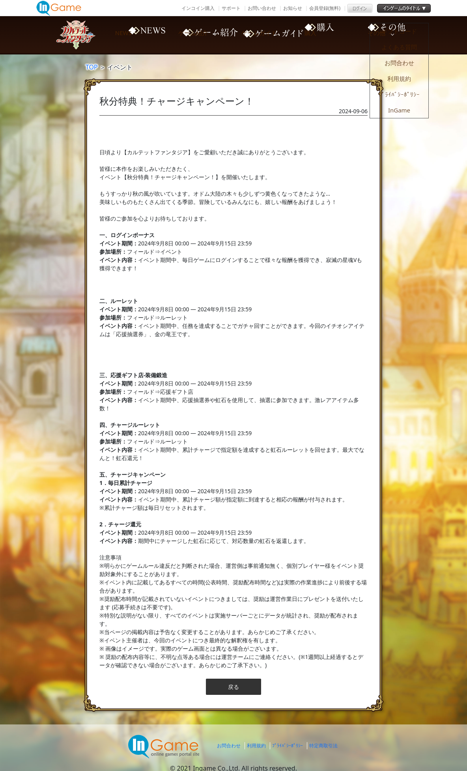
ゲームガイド (272, 35)
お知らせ (292, 8)
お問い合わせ (262, 8)
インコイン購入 (198, 8)
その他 (407, 35)
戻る (233, 687)
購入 (340, 35)
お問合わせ (229, 745)
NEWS (138, 35)
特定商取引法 (323, 745)
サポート (231, 8)
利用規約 (256, 745)
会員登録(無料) (324, 8)
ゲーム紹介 (205, 35)
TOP (92, 67)
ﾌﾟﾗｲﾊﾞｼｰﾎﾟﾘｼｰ (287, 745)
